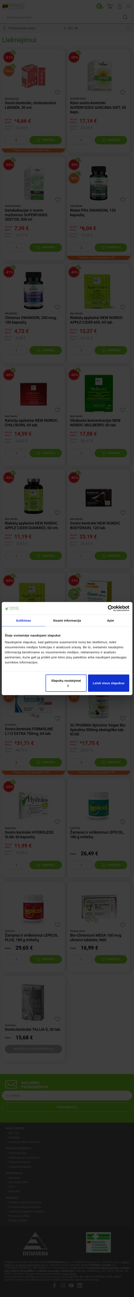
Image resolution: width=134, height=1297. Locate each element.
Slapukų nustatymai (66, 683)
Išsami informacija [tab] (67, 620)
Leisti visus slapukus (109, 683)
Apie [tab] (110, 620)
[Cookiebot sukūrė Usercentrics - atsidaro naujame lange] (110, 608)
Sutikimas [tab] (23, 620)
